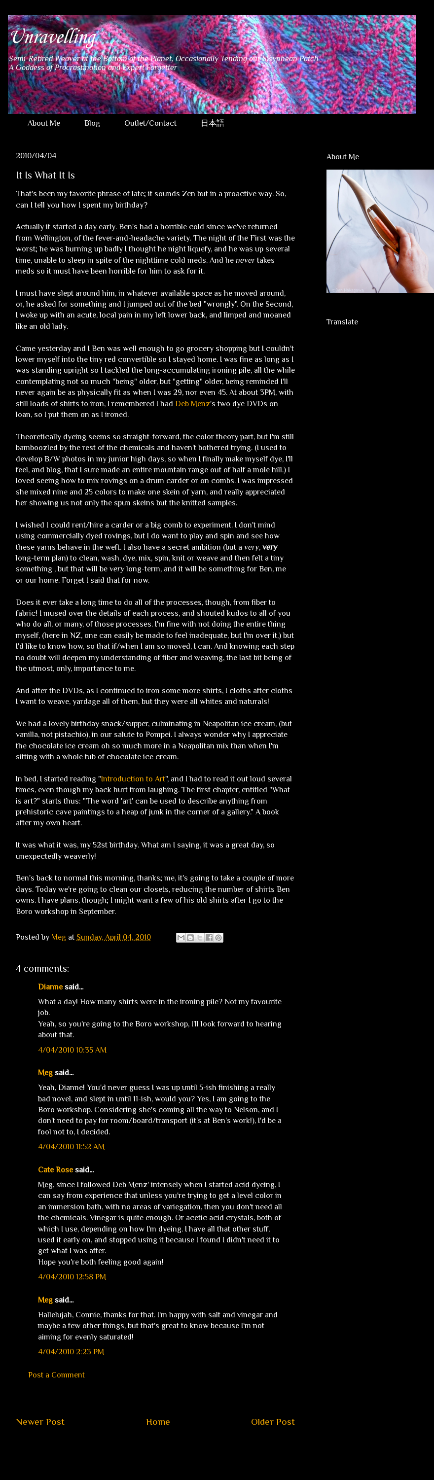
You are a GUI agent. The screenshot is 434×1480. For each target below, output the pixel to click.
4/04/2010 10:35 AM (72, 1050)
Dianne (50, 987)
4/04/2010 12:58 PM (72, 1276)
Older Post (273, 1421)
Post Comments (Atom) (178, 1451)
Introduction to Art (133, 779)
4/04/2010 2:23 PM (71, 1351)
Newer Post (40, 1421)
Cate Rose (55, 1169)
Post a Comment (56, 1375)
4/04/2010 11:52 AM (71, 1146)
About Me (44, 123)
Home (158, 1421)
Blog (92, 123)
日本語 (212, 123)
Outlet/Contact (150, 123)
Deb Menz (192, 403)
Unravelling (51, 37)
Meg (45, 1072)
